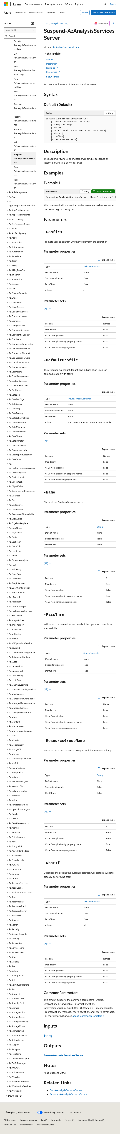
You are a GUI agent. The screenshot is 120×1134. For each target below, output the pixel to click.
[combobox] (20, 29)
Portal (85, 12)
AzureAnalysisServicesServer (64, 1055)
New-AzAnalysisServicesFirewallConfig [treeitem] (24, 70)
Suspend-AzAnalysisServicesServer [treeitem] (24, 158)
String (100, 526)
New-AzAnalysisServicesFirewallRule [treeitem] (24, 82)
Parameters (53, 71)
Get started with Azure (104, 12)
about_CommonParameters (87, 1015)
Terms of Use (10, 1124)
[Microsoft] (6, 4)
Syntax (50, 59)
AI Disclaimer (10, 1119)
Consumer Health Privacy (90, 1119)
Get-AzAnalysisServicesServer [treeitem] (25, 57)
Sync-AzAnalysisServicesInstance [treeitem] (25, 171)
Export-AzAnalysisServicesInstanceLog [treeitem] (25, 45)
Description (51, 63)
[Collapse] (32, 23)
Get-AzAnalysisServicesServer (66, 1090)
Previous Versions (28, 1119)
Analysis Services (59, 23)
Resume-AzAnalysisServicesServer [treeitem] (25, 133)
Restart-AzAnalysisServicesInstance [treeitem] (25, 120)
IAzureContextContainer (79, 398)
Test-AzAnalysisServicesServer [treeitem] (25, 183)
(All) (47, 308)
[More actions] (113, 23)
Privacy (68, 1119)
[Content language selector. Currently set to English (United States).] (18, 1112)
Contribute (56, 1119)
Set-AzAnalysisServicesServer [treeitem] (25, 145)
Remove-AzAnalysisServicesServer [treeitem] (25, 108)
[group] (80, 197)
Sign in (113, 4)
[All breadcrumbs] (46, 23)
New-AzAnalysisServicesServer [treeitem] (25, 95)
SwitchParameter (91, 266)
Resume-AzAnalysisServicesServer (68, 1094)
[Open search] (105, 4)
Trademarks (25, 1124)
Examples (52, 67)
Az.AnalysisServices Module (66, 47)
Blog (42, 1119)
